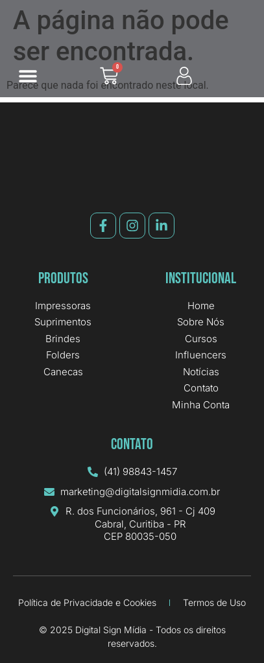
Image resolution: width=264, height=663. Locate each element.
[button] (27, 76)
